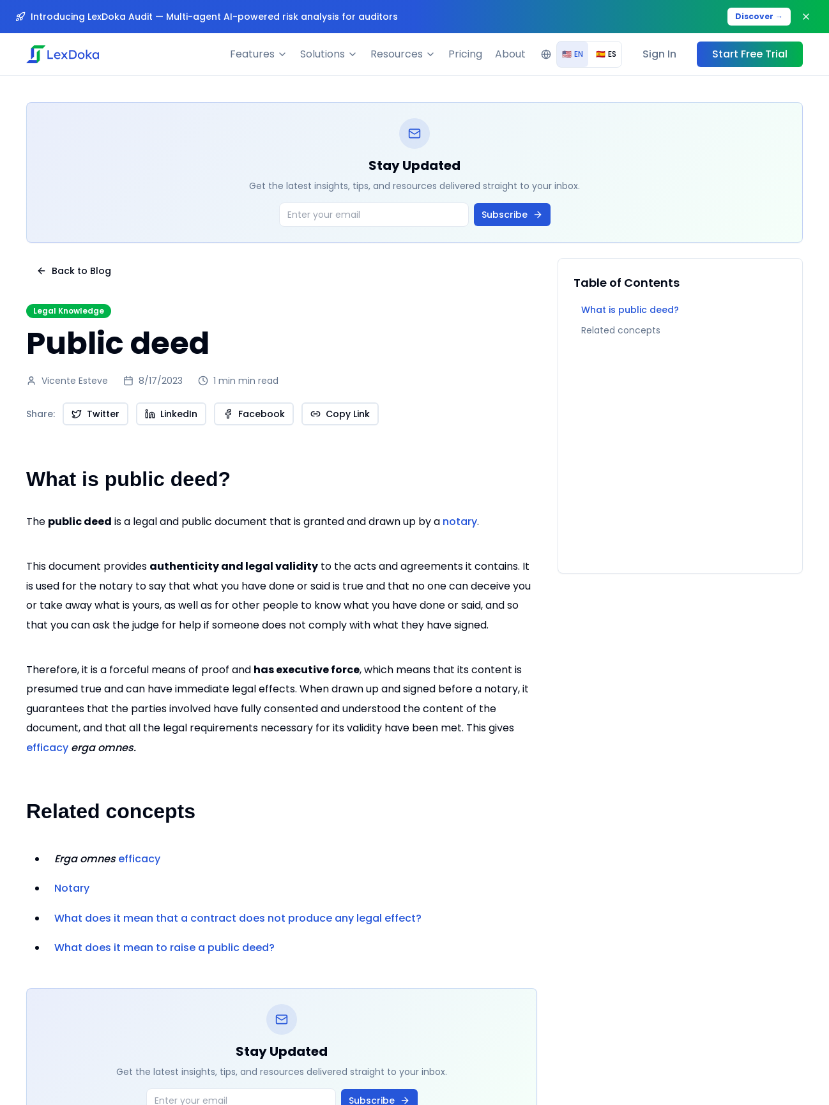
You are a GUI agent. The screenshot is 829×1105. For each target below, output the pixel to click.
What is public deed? (630, 309)
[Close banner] (806, 16)
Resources (403, 54)
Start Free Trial (749, 54)
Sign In (659, 54)
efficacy (81, 747)
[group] (589, 54)
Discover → (759, 16)
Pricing (465, 54)
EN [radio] (572, 54)
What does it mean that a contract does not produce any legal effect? (238, 918)
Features (258, 54)
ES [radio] (606, 54)
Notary (71, 888)
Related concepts (620, 330)
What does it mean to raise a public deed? (164, 947)
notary (460, 521)
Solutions (329, 54)
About (510, 54)
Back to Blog (73, 270)
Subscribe (512, 214)
